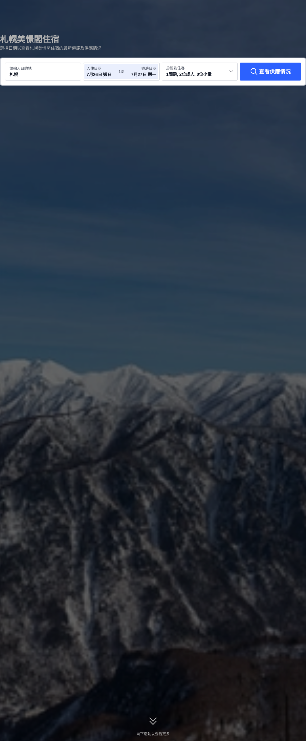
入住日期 (94, 68)
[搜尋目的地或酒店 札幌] (43, 72)
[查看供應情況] (270, 72)
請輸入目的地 (20, 68)
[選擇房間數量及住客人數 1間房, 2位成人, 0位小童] (199, 71)
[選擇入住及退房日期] (102, 71)
